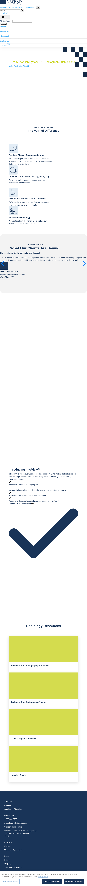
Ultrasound (21, 7)
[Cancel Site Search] (22, 10)
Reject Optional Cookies (73, 881)
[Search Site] (38, 7)
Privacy (7, 860)
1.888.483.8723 (10, 819)
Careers (7, 805)
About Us (3, 7)
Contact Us (30, 7)
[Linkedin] (8, 836)
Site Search (7, 21)
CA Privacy (8, 864)
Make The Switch (16, 66)
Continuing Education (13, 809)
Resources (12, 7)
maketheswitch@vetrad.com (15, 823)
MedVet (7, 846)
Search (3, 24)
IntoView (5, 45)
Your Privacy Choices (12, 868)
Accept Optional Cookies (52, 881)
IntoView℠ (4, 13)
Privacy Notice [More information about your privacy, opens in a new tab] (43, 877)
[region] (43, 878)
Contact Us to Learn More (21, 504)
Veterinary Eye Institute (13, 850)
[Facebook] (5, 836)
